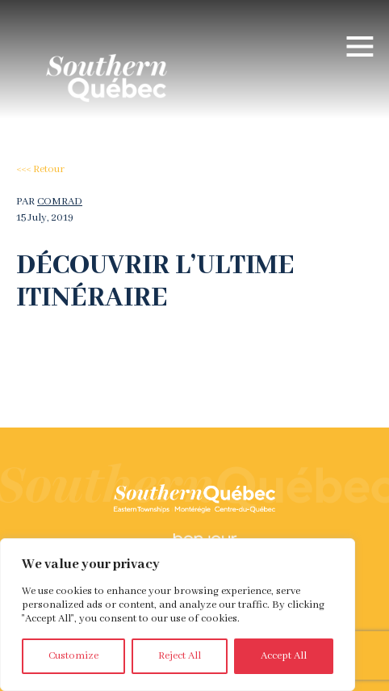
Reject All (179, 656)
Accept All (284, 656)
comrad (59, 202)
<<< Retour (40, 169)
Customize (73, 656)
